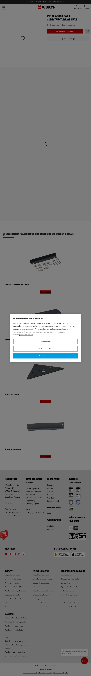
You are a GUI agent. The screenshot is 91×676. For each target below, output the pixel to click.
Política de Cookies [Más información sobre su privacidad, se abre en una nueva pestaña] (26, 335)
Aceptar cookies (45, 356)
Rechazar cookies (45, 349)
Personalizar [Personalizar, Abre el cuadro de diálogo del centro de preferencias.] (45, 342)
